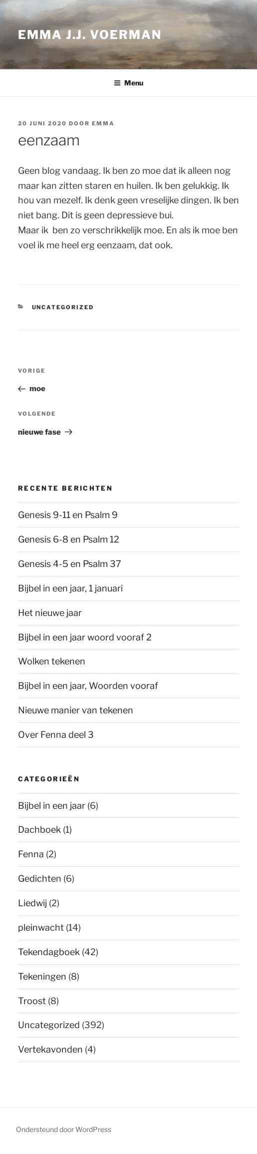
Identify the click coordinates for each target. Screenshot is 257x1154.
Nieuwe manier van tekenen (75, 710)
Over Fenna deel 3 (56, 734)
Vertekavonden (50, 1049)
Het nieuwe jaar (50, 612)
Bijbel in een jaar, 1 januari (70, 588)
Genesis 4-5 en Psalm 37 (69, 564)
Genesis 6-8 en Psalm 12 (68, 539)
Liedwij (32, 903)
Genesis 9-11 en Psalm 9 (68, 515)
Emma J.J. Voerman (90, 34)
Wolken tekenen (51, 661)
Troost (32, 1001)
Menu (128, 82)
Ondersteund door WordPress (63, 1129)
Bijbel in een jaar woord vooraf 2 (85, 637)
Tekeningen (42, 976)
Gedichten (39, 878)
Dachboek (39, 829)
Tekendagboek (49, 952)
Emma (103, 123)
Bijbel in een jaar (51, 805)
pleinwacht (41, 927)
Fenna (31, 854)
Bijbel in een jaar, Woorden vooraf (88, 685)
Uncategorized (63, 307)
